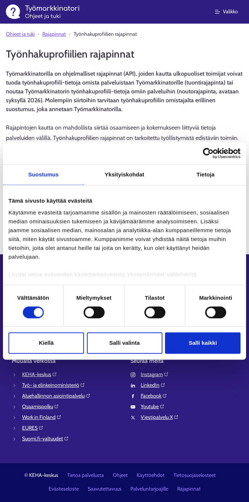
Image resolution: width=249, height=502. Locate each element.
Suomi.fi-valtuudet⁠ (45, 438)
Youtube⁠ (153, 406)
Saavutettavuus (105, 488)
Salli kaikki (203, 343)
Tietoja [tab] (206, 174)
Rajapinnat (54, 34)
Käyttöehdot (151, 475)
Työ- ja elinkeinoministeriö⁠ (53, 385)
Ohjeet (120, 475)
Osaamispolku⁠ (40, 406)
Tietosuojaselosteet (194, 475)
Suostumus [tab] (43, 174)
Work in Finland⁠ (42, 417)
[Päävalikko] (231, 11)
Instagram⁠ (155, 374)
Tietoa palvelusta (85, 475)
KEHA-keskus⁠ (39, 374)
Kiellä (46, 343)
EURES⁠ (32, 427)
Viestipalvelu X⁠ (160, 417)
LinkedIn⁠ (153, 385)
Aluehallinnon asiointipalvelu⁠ (56, 395)
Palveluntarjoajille (149, 488)
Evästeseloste (64, 488)
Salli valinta (124, 343)
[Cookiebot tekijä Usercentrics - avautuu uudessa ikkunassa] (208, 153)
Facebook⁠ (154, 395)
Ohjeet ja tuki (20, 34)
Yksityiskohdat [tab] (124, 174)
